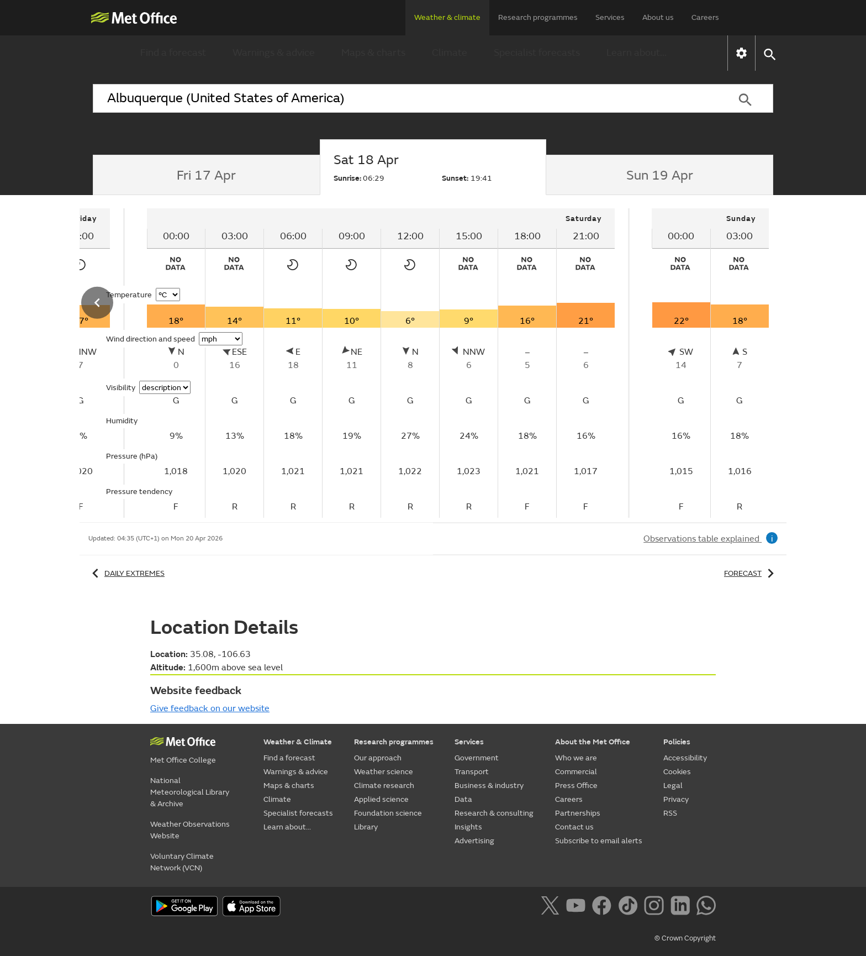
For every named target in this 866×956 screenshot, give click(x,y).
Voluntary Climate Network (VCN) (182, 862)
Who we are (576, 758)
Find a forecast (173, 52)
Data (463, 799)
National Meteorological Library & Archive (189, 792)
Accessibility (685, 758)
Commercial (576, 771)
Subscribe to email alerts (598, 840)
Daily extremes (126, 573)
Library (366, 827)
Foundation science (388, 813)
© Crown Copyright (685, 938)
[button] (769, 53)
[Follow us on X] (552, 907)
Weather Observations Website (190, 830)
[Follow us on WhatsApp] (706, 907)
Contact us (574, 827)
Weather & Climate (297, 742)
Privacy (676, 799)
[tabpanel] (382, 363)
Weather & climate (447, 17)
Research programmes (538, 17)
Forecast (751, 573)
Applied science (381, 799)
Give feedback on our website (210, 708)
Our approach (378, 758)
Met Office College (183, 760)
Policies (676, 742)
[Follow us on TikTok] (630, 907)
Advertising (474, 840)
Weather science (383, 771)
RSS (670, 813)
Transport (472, 771)
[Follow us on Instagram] (656, 907)
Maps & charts (373, 52)
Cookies (677, 771)
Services (610, 17)
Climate (449, 52)
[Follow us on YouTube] (578, 907)
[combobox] (404, 98)
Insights (468, 827)
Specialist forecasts (537, 52)
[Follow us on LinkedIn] (682, 907)
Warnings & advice (274, 52)
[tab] (206, 175)
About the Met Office (592, 742)
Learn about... (636, 52)
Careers (705, 17)
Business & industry (489, 785)
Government (477, 758)
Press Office (576, 785)
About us (658, 17)
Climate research (384, 785)
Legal (673, 785)
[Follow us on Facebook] (604, 907)
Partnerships (577, 813)
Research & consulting (494, 813)
